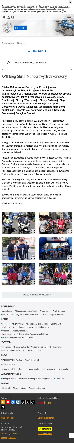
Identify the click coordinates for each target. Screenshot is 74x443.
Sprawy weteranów (37, 388)
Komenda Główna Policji (37, 324)
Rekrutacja (63, 369)
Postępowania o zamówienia (14, 379)
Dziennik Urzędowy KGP (12, 360)
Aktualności (21, 43)
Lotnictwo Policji (33, 314)
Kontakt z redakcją (7, 417)
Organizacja (56, 324)
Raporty (20, 350)
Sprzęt (30, 327)
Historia (21, 327)
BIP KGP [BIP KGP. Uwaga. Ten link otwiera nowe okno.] (48, 402)
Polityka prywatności (8, 437)
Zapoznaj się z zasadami (9, 433)
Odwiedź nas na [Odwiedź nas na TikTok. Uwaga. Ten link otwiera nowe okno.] (32, 402)
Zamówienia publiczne (11, 373)
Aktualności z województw (26, 311)
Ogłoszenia (34, 369)
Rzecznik (6, 388)
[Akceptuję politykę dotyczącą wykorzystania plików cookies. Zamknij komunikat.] (70, 2)
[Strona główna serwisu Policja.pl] (3, 17)
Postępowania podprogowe (41, 379)
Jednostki (6, 324)
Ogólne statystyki (21, 347)
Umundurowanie (43, 327)
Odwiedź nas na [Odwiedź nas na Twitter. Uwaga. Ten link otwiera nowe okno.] (27, 402)
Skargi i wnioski (19, 388)
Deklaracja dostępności (46, 417)
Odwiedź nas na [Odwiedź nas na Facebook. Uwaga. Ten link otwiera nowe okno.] (13, 402)
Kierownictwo (18, 324)
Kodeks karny (56, 347)
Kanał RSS (3, 402)
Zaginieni (20, 314)
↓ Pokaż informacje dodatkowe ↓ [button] (37, 295)
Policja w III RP (8, 327)
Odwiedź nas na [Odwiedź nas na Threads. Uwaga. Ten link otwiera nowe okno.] (23, 402)
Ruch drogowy (59, 311)
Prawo (4, 355)
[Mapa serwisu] (8, 17)
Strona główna (8, 43)
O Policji (5, 319)
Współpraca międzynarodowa (15, 331)
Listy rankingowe (49, 369)
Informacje (6, 347)
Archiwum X (45, 311)
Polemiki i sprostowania (53, 314)
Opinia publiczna (34, 350)
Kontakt (5, 383)
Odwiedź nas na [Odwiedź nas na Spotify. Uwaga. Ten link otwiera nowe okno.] (3, 407)
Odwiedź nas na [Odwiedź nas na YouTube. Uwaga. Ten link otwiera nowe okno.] (8, 402)
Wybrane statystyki (39, 347)
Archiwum (59, 379)
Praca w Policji (8, 364)
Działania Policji (8, 306)
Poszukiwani (7, 314)
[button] (69, 18)
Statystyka (6, 342)
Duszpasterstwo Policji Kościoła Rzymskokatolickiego (25, 334)
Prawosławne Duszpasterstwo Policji (18, 337)
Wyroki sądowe (32, 360)
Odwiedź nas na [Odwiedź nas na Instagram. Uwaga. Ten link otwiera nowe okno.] (18, 402)
